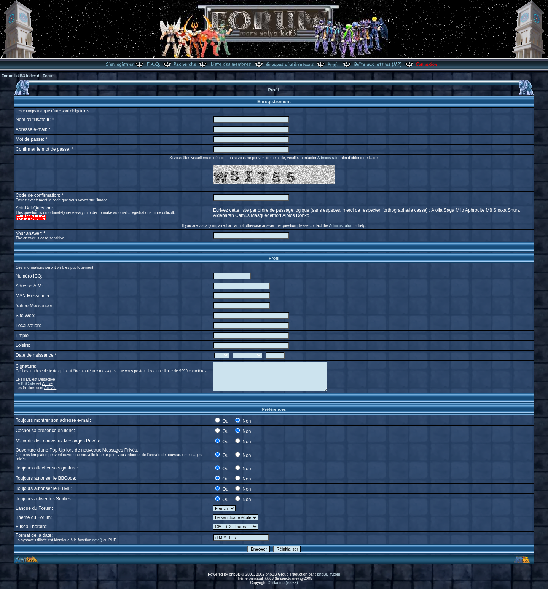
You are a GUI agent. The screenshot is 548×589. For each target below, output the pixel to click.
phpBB (235, 574)
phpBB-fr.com (328, 574)
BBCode (28, 383)
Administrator (328, 158)
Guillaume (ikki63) (283, 583)
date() (97, 540)
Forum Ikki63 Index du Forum (28, 76)
